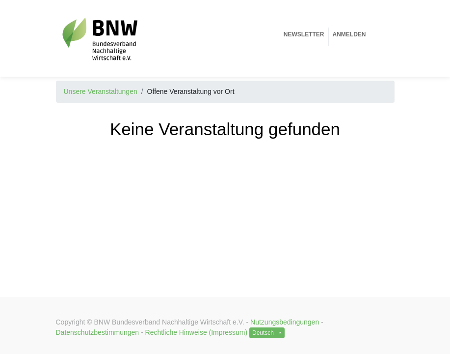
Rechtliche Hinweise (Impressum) (196, 332)
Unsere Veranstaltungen (100, 91)
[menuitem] (304, 34)
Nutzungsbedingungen (284, 322)
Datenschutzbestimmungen (97, 332)
